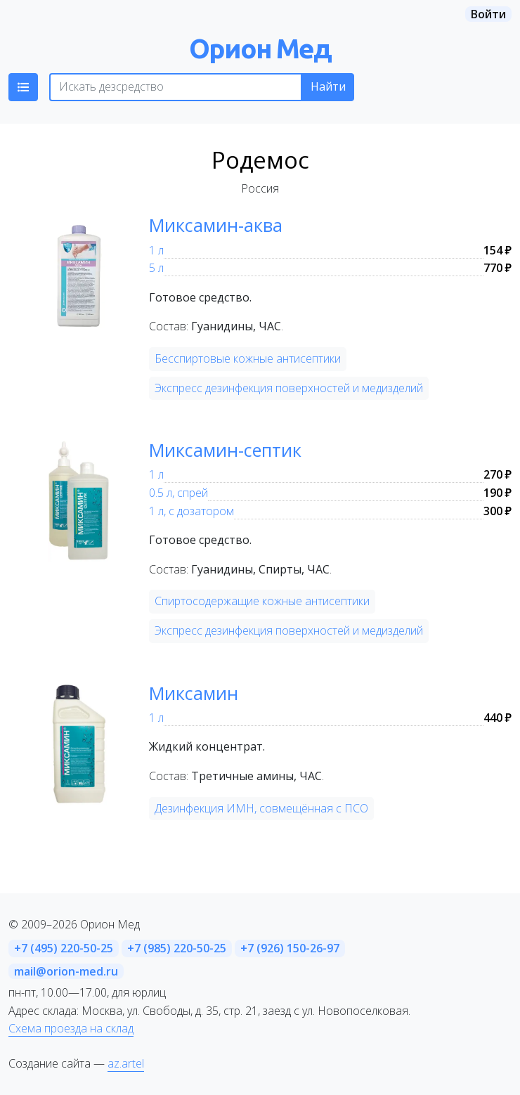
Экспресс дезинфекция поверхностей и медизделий (289, 388)
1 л (156, 250)
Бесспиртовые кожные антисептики (248, 358)
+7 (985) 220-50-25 (176, 948)
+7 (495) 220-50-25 (63, 948)
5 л (156, 268)
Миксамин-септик (225, 450)
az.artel (126, 1063)
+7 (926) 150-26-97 (289, 948)
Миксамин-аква (215, 225)
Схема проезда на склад (71, 1028)
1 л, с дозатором (191, 511)
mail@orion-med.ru (66, 971)
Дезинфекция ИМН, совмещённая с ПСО (261, 808)
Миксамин (193, 693)
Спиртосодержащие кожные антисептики (262, 601)
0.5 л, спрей (178, 492)
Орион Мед (260, 48)
